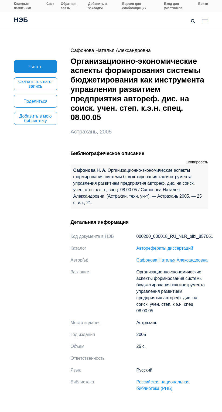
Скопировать (197, 162)
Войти (203, 4)
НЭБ (21, 20)
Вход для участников (173, 6)
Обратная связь (68, 6)
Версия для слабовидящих (134, 6)
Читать (35, 66)
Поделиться (35, 101)
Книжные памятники (22, 6)
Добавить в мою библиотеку (35, 118)
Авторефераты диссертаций (164, 248)
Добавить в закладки (97, 6)
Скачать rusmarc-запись (35, 83)
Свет (50, 4)
